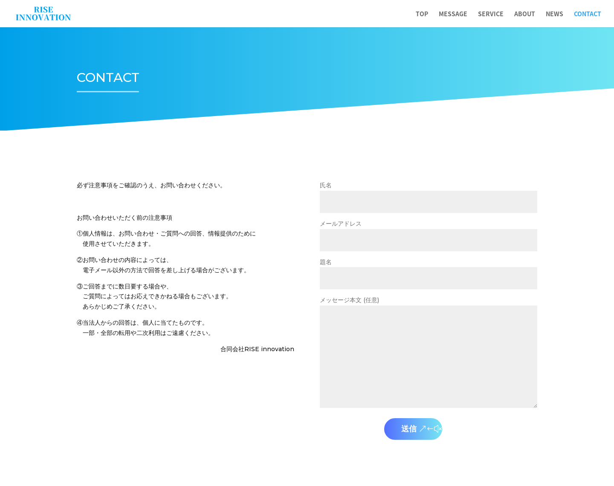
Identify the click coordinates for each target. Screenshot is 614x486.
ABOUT (524, 14)
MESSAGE (453, 14)
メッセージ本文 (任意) (428, 353)
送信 (409, 429)
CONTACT (587, 14)
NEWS (554, 14)
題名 (428, 270)
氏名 (428, 193)
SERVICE (491, 14)
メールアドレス (428, 232)
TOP (422, 14)
